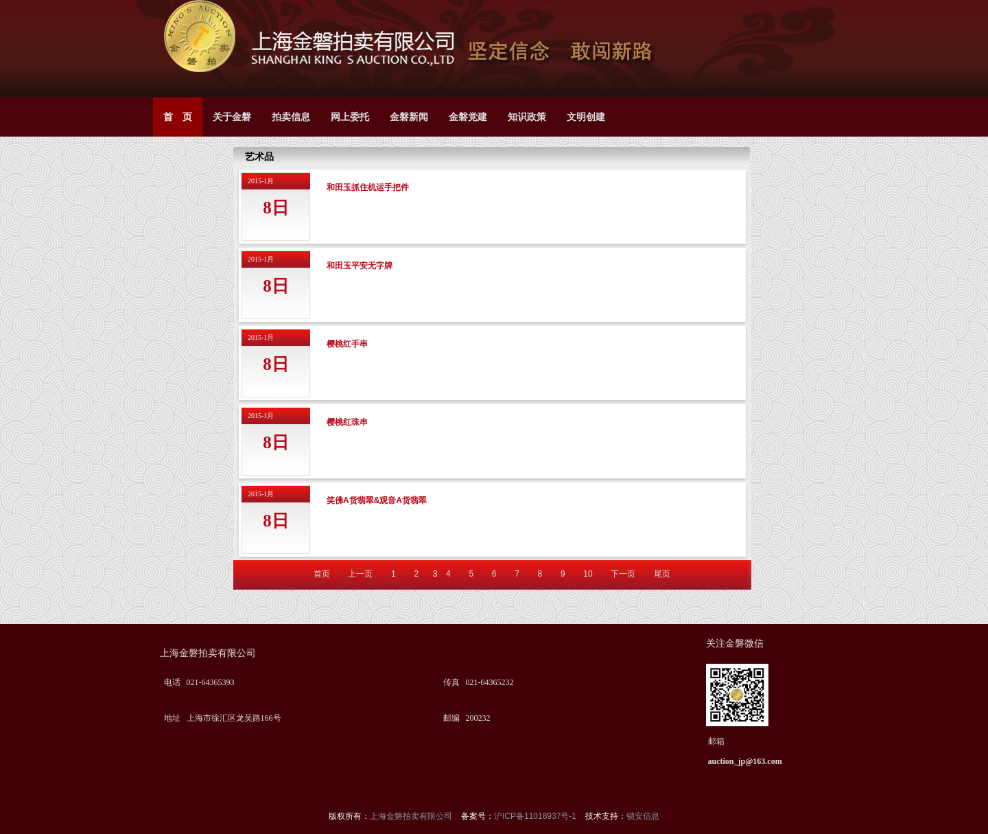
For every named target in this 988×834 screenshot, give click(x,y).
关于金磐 (232, 117)
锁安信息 (642, 816)
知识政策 (527, 117)
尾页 (662, 574)
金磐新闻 (409, 117)
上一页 (360, 574)
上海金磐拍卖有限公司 (412, 816)
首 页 (177, 117)
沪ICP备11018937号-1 (536, 816)
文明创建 (586, 117)
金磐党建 (468, 117)
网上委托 (350, 117)
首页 (322, 574)
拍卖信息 (291, 117)
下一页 (623, 574)
